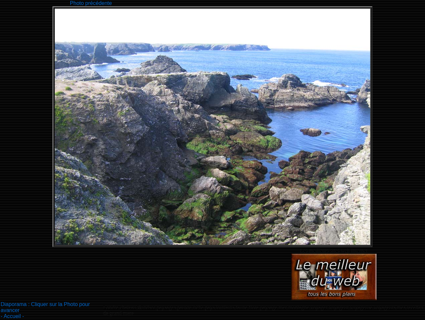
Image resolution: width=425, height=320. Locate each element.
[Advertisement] (234, 2)
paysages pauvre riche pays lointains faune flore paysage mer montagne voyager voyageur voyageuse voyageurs (276, 307)
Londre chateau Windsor (130, 307)
